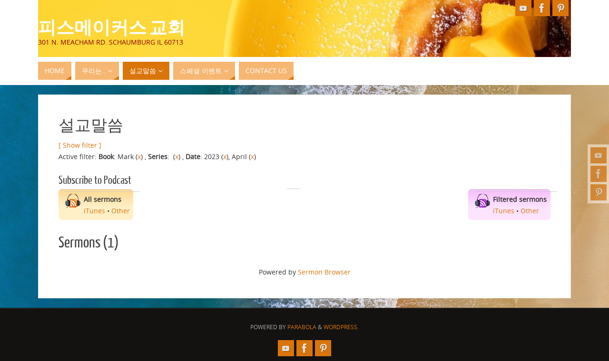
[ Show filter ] (80, 145)
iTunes (94, 210)
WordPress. (341, 327)
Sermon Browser (324, 271)
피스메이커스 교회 (111, 26)
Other (120, 210)
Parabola (301, 327)
